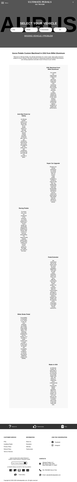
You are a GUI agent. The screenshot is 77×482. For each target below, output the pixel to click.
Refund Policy (7, 449)
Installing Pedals (8, 444)
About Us (28, 441)
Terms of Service (8, 451)
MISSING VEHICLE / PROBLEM (38, 36)
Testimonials (29, 449)
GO (60, 29)
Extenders (29, 444)
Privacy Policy (7, 446)
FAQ (5, 441)
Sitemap (28, 446)
